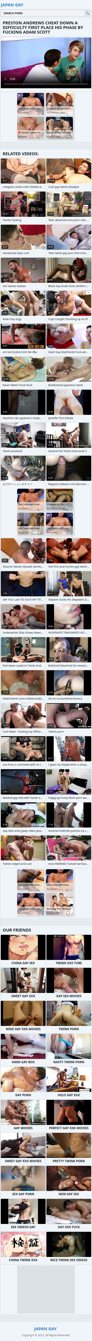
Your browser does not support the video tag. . (46, 63)
